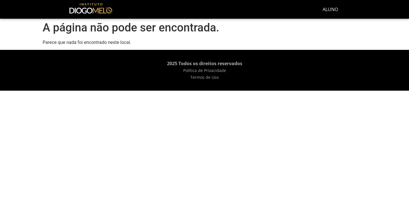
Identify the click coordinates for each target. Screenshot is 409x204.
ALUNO (330, 9)
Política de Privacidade (204, 70)
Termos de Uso (204, 77)
